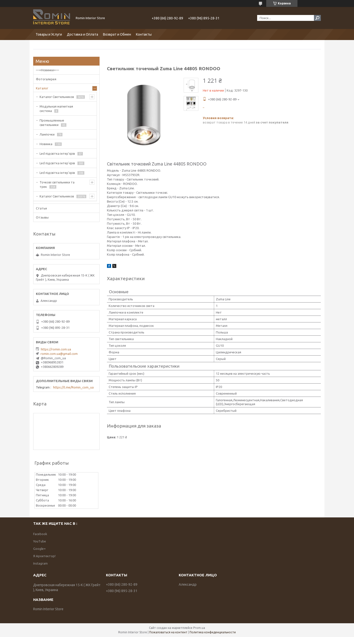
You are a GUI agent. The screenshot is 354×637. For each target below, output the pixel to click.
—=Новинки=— (47, 70)
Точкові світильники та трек (57, 184)
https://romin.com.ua (56, 349)
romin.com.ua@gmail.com (59, 353)
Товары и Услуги (49, 34)
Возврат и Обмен (117, 34)
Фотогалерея (46, 79)
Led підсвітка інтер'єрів (57, 153)
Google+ (39, 548)
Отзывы (42, 217)
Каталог (42, 88)
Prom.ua (199, 627)
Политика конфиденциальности (213, 632)
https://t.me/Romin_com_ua (73, 387)
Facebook (40, 534)
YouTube (39, 541)
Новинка (46, 144)
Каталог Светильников (57, 96)
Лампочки (47, 134)
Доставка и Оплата (82, 34)
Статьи (41, 208)
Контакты (144, 34)
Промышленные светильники (52, 122)
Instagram (40, 563)
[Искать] (317, 18)
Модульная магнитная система (56, 108)
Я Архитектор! (44, 556)
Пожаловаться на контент (168, 632)
